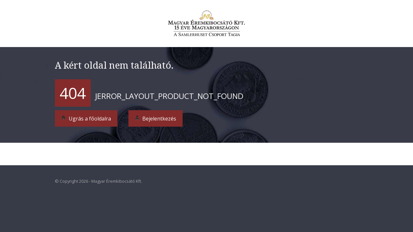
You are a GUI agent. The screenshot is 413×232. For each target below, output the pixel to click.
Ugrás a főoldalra (86, 118)
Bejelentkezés (155, 118)
